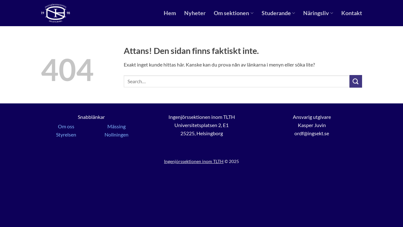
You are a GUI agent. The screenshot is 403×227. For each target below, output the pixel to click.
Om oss (66, 126)
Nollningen (116, 134)
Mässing (116, 126)
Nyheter (195, 13)
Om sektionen (233, 13)
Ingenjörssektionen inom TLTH (194, 161)
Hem (170, 13)
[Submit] (355, 81)
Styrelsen (66, 134)
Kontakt (351, 13)
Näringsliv (318, 13)
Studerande (278, 13)
